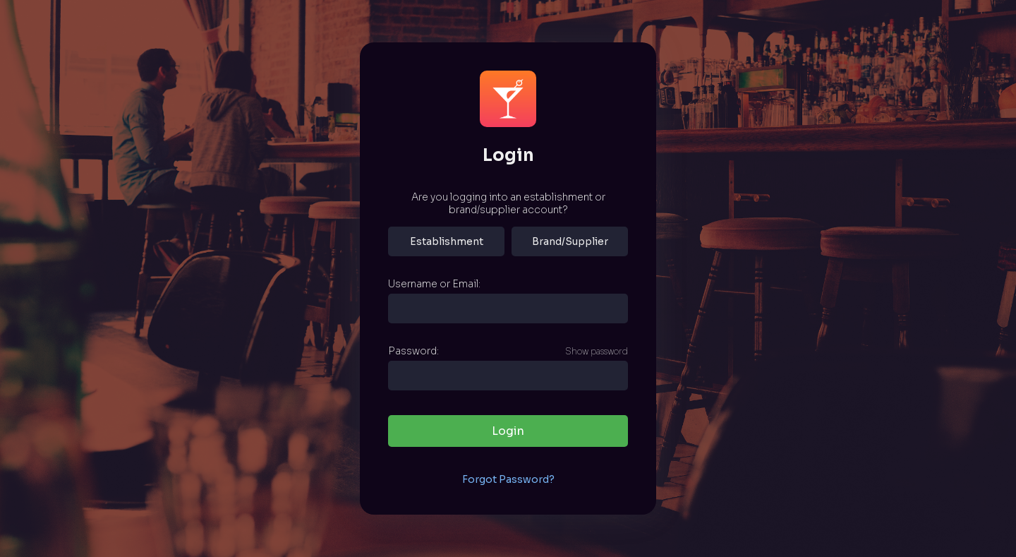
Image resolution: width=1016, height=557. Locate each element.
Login (508, 431)
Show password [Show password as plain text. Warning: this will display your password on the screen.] (596, 351)
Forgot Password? (508, 479)
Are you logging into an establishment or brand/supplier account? (508, 203)
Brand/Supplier (570, 241)
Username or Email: (434, 283)
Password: (413, 351)
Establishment (446, 241)
